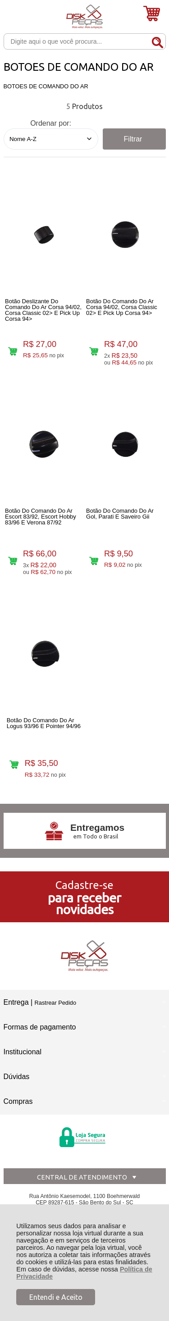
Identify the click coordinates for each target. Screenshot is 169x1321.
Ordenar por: (50, 123)
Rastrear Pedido (55, 1002)
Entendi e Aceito (55, 1297)
